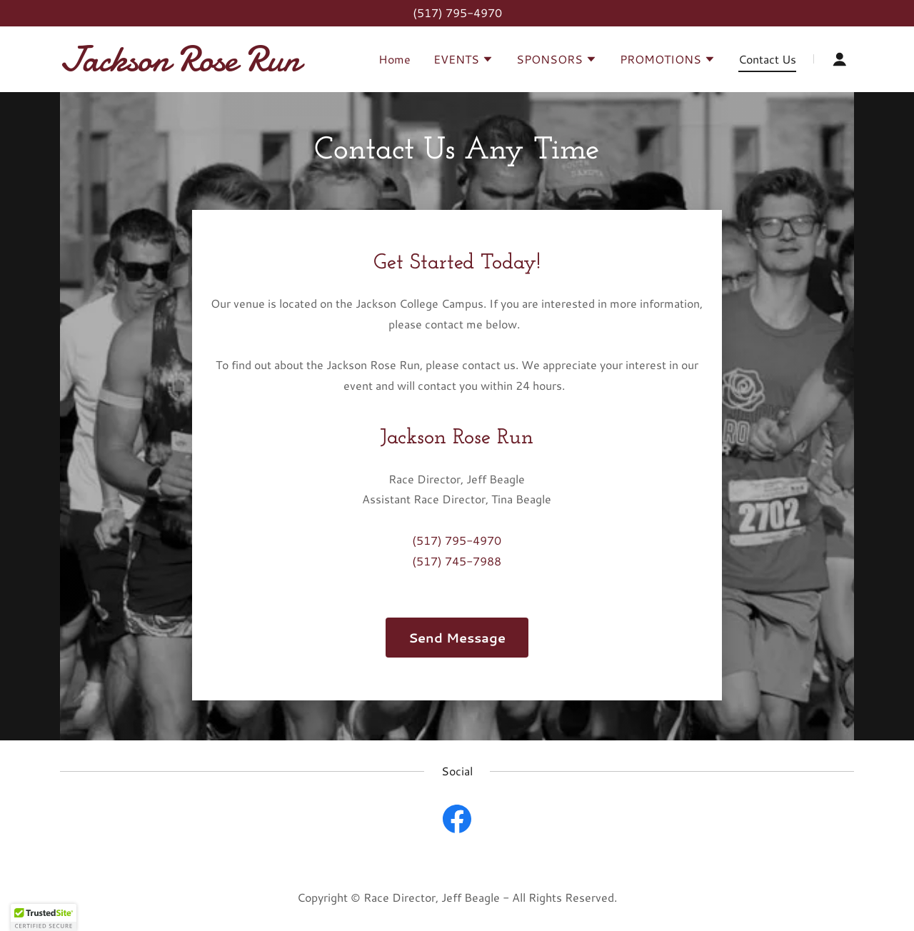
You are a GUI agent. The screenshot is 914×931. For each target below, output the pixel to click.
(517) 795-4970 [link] (457, 12)
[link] (199, 66)
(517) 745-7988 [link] (456, 561)
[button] (463, 61)
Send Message (457, 637)
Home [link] (394, 59)
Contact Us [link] (767, 59)
